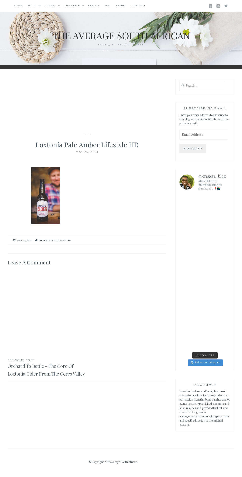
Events (94, 5)
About (120, 5)
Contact (138, 5)
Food (32, 5)
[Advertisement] (87, 100)
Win (107, 5)
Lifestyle (72, 5)
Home (18, 5)
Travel (51, 5)
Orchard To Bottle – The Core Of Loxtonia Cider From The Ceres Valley (47, 367)
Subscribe (192, 148)
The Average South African (121, 35)
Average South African (55, 240)
